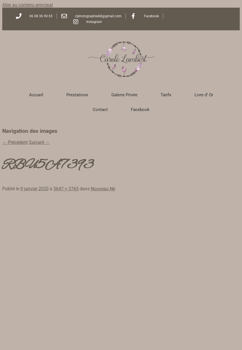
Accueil (36, 94)
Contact (100, 109)
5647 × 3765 (66, 188)
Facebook (140, 109)
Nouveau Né (103, 188)
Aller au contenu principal (27, 5)
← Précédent (15, 142)
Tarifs (166, 94)
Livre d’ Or (204, 94)
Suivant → (39, 142)
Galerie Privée (124, 94)
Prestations (77, 94)
